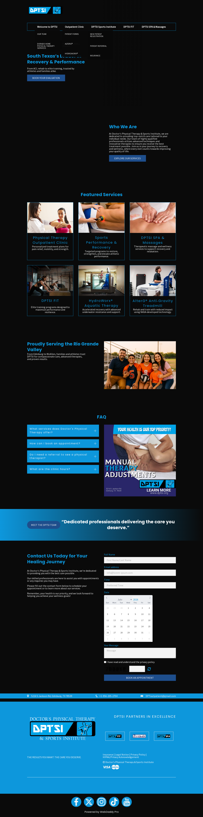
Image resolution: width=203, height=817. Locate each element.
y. (154, 662)
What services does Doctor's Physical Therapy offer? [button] (58, 430)
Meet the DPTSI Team (43, 524)
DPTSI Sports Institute (103, 26)
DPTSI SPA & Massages (154, 26)
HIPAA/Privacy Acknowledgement (121, 757)
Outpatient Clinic (74, 26)
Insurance (108, 754)
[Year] (136, 599)
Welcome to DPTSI (47, 26)
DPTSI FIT (128, 26)
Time (107, 579)
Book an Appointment (140, 677)
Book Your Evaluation (46, 77)
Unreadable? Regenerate (149, 669)
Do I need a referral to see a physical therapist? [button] (58, 456)
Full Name (109, 554)
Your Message (111, 645)
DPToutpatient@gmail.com (161, 696)
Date (106, 592)
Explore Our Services (127, 158)
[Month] (124, 599)
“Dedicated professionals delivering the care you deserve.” (118, 525)
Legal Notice (122, 754)
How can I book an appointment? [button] (55, 443)
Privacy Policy (137, 754)
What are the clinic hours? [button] (50, 469)
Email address (111, 567)
